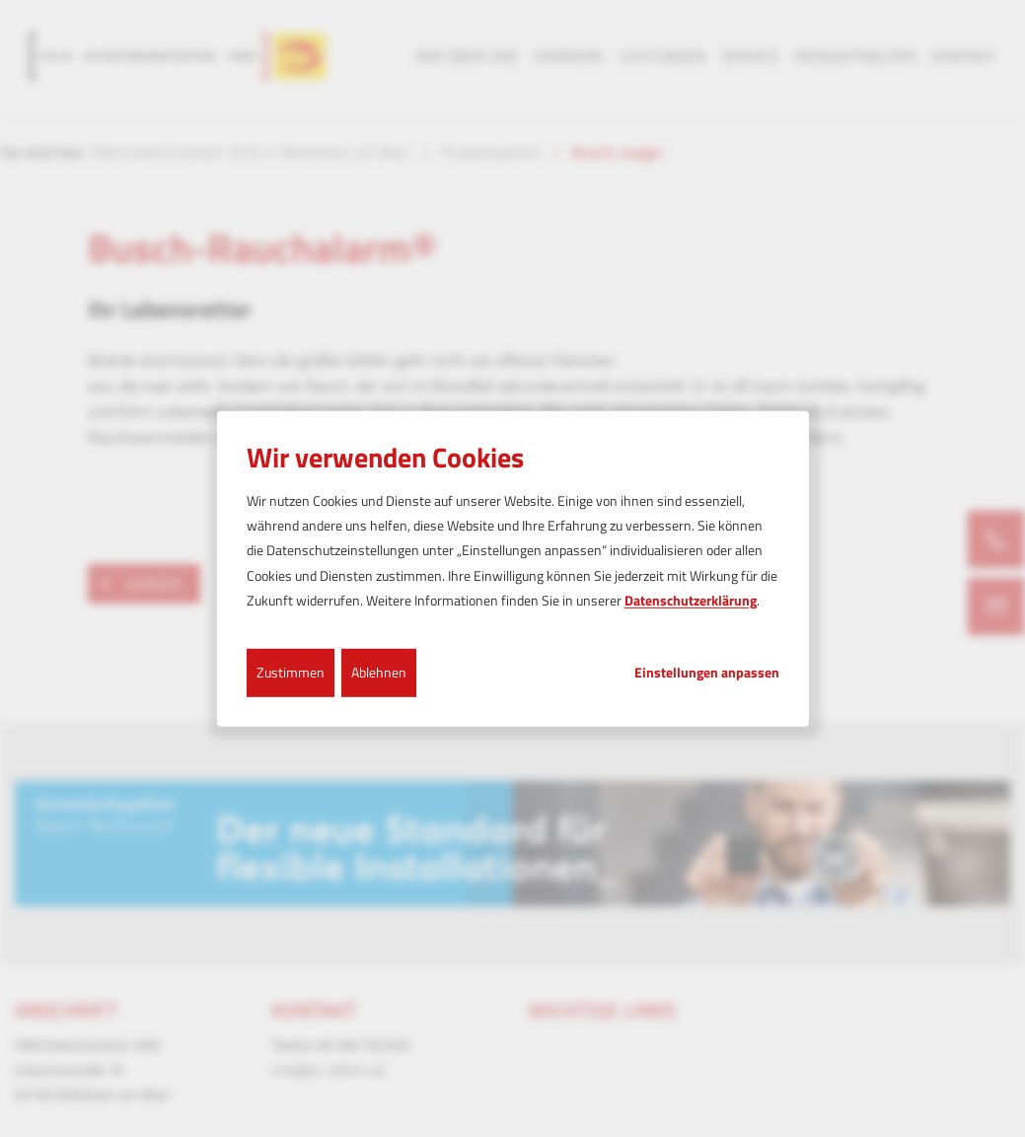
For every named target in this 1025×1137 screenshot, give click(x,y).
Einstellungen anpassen (706, 672)
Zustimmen (290, 672)
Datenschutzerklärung (690, 600)
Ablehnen (378, 672)
